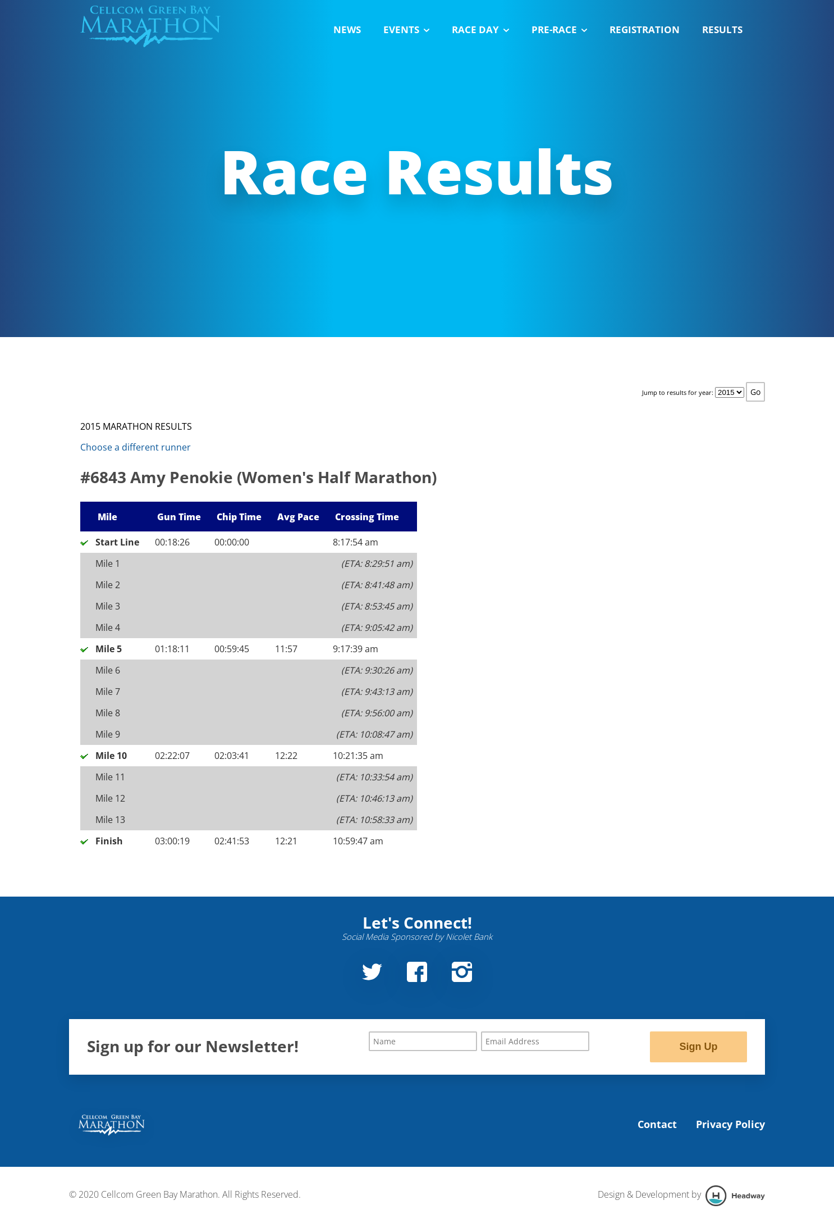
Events (406, 29)
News (347, 29)
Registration (645, 29)
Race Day (480, 29)
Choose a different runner (135, 447)
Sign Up (698, 1046)
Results (722, 29)
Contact (657, 1124)
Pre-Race (559, 29)
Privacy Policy (730, 1124)
